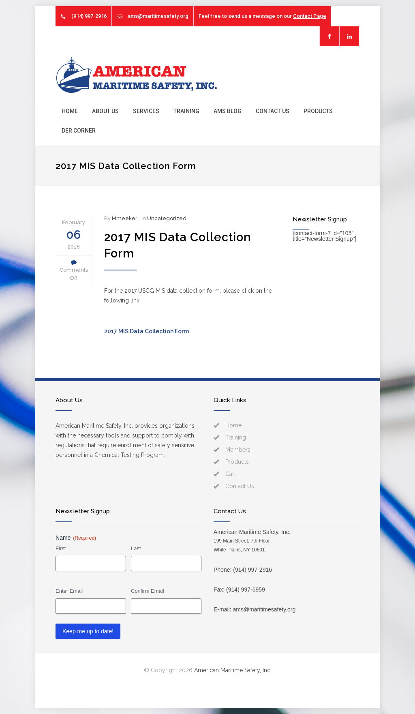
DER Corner (79, 130)
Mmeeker (124, 218)
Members (237, 449)
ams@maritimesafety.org (158, 16)
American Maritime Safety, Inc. (233, 670)
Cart (230, 474)
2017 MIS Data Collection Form (146, 331)
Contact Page (309, 16)
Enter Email (69, 591)
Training (186, 111)
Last (136, 548)
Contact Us (272, 111)
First (61, 548)
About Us (105, 111)
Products (318, 111)
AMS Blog (228, 111)
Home (70, 111)
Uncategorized (166, 218)
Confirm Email (147, 591)
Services (146, 111)
